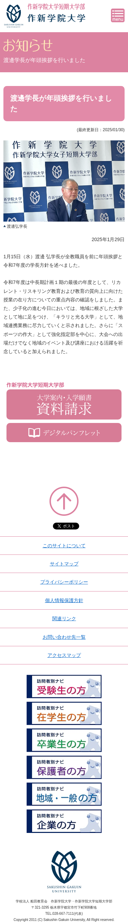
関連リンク (64, 618)
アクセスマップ (64, 655)
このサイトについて (64, 545)
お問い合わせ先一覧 (64, 637)
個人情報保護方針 (64, 600)
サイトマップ (64, 563)
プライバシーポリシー (64, 582)
